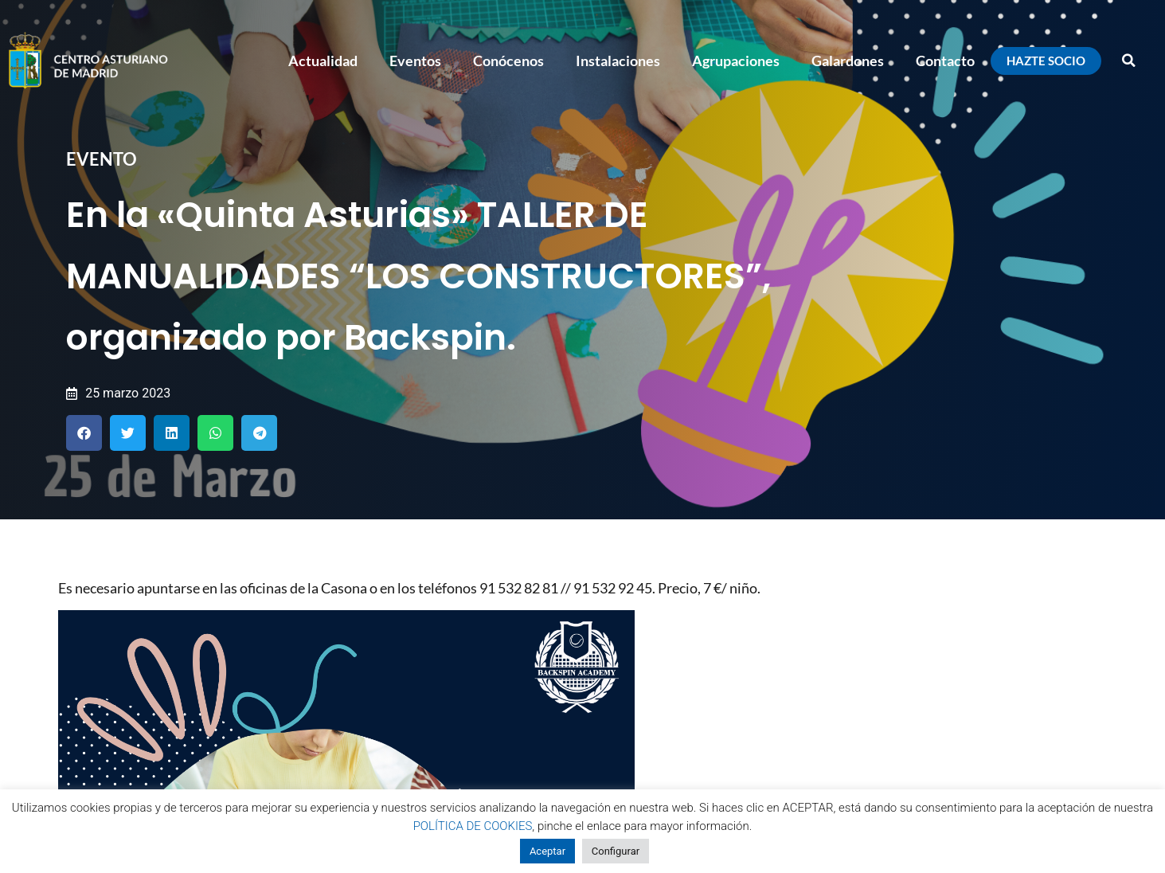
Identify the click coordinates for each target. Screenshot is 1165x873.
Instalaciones (618, 61)
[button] (1129, 60)
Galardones (847, 61)
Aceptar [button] (547, 851)
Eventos (415, 61)
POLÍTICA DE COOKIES (473, 826)
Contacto (945, 61)
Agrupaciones (736, 61)
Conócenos (508, 61)
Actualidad (323, 61)
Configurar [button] (615, 851)
